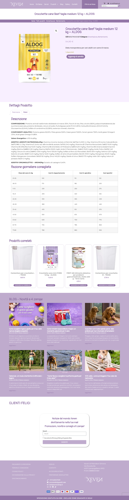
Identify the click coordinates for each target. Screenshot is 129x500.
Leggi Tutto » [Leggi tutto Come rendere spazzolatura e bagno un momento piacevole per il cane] (50, 345)
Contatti (74, 4)
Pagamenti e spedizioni (21, 464)
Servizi (46, 4)
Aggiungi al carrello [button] (22, 285)
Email (45, 431)
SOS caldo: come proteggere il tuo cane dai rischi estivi (101, 377)
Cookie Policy (17, 471)
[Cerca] (119, 6)
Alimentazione (50, 21)
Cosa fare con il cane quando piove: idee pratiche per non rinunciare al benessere (99, 330)
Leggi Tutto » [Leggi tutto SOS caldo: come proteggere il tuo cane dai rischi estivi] (88, 392)
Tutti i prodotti (40, 21)
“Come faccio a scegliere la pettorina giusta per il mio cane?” (64, 377)
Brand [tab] (25, 112)
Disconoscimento (19, 478)
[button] (56, 31)
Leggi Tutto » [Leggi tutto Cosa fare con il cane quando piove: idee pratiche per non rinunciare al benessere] (88, 343)
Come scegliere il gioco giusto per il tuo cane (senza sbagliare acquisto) (25, 330)
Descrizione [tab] (16, 112)
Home (32, 4)
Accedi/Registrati (115, 3)
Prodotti (54, 4)
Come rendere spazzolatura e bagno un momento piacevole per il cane (61, 330)
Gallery (67, 4)
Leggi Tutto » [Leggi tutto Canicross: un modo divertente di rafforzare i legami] (12, 390)
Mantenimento (60, 21)
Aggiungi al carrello (76, 56)
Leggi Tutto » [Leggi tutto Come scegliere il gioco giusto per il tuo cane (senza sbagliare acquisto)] (12, 345)
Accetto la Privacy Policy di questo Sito (58, 438)
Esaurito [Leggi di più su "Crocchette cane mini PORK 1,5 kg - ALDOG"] (50, 285)
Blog (61, 4)
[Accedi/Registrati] (108, 3)
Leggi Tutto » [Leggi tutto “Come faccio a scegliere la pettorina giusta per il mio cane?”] (50, 392)
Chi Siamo (39, 4)
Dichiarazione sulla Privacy (23, 475)
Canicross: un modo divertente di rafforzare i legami (25, 377)
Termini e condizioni (20, 468)
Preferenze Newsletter (58, 475)
